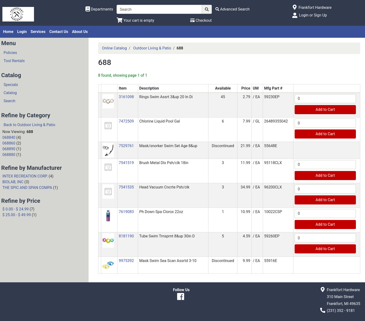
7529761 (126, 146)
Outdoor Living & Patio (152, 48)
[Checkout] (201, 20)
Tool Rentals (14, 61)
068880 (8, 154)
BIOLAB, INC (12, 182)
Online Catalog (114, 48)
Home (8, 31)
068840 (8, 137)
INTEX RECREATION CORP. (25, 176)
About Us (80, 31)
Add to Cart (325, 109)
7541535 (126, 187)
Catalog (10, 93)
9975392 (126, 260)
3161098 (126, 97)
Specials (11, 84)
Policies (10, 52)
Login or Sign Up (313, 15)
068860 (8, 143)
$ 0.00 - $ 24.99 (15, 209)
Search (9, 101)
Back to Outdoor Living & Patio (29, 125)
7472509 (126, 121)
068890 (8, 149)
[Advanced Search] (232, 9)
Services (38, 31)
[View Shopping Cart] (135, 20)
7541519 (126, 162)
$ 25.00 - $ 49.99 (16, 215)
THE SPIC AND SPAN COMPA (27, 187)
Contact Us (58, 31)
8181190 (126, 236)
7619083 (126, 211)
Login (22, 31)
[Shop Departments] (99, 9)
